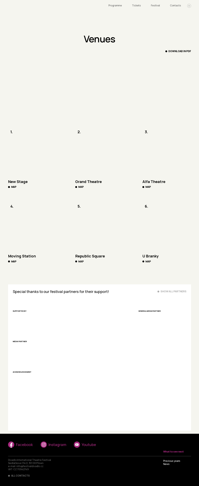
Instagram (53, 444)
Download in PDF (179, 51)
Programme (115, 5)
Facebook (20, 444)
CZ (189, 6)
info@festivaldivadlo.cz (29, 466)
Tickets (136, 5)
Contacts (175, 5)
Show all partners (173, 291)
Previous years (171, 461)
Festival (155, 5)
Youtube (85, 444)
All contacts (20, 475)
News (166, 464)
